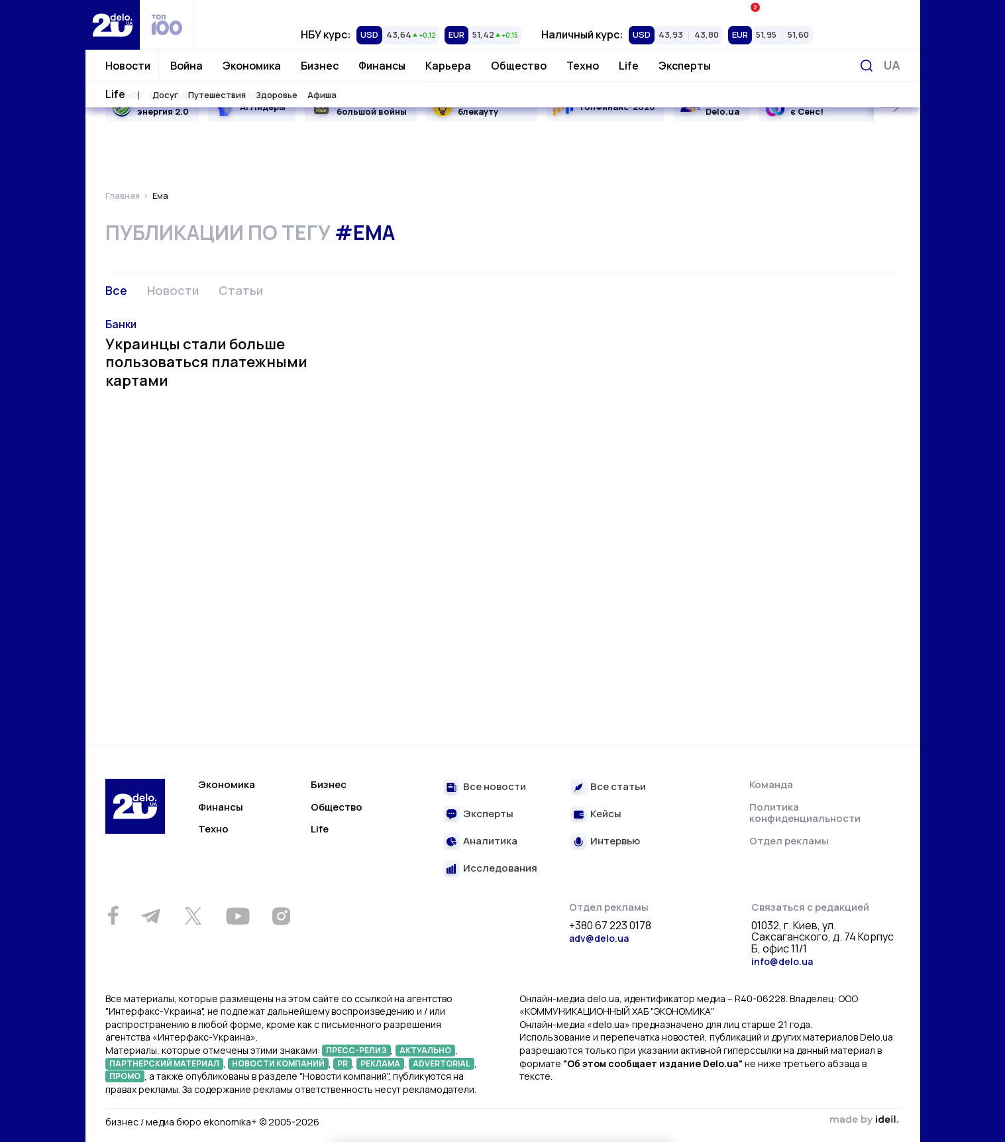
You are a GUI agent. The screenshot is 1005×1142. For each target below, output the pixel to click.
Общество (519, 65)
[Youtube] (238, 916)
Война (186, 65)
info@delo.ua (782, 961)
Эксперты (685, 65)
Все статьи (618, 787)
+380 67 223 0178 (610, 926)
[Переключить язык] (892, 65)
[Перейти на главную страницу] (112, 25)
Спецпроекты (557, 10)
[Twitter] (193, 916)
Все (116, 290)
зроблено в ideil (864, 1120)
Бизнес (320, 65)
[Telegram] (151, 916)
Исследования (500, 868)
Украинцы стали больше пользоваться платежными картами (206, 362)
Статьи (241, 290)
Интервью (615, 841)
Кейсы (605, 814)
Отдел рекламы (789, 841)
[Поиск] (866, 65)
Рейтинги (315, 10)
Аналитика (490, 841)
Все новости (494, 787)
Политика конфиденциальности (805, 813)
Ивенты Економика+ (799, 10)
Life (629, 65)
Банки (120, 324)
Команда (771, 784)
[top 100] (167, 25)
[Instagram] (281, 916)
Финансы (381, 65)
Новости (127, 65)
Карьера (448, 65)
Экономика (252, 65)
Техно (582, 65)
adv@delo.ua (599, 938)
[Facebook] (113, 915)
